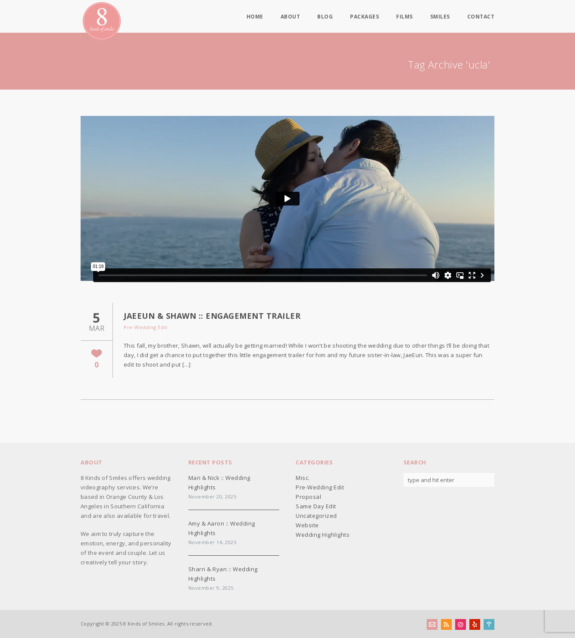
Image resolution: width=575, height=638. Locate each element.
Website (307, 525)
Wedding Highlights (323, 534)
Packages (364, 16)
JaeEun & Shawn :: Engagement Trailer (212, 316)
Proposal (308, 497)
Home (255, 16)
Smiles (440, 16)
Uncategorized (316, 516)
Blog (325, 16)
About (290, 16)
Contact (481, 16)
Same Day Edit (316, 506)
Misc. (303, 478)
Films (404, 16)
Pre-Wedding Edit (145, 327)
